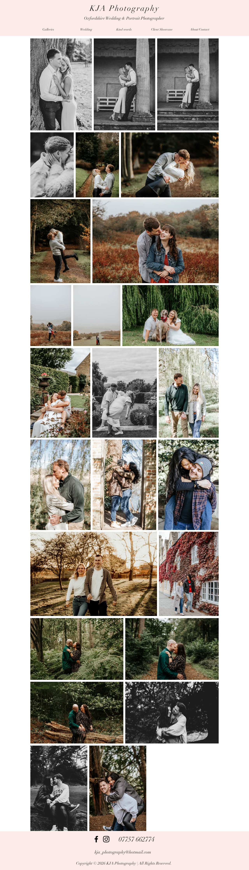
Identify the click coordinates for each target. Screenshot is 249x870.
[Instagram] (106, 839)
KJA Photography (125, 8)
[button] (48, 30)
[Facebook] (96, 839)
